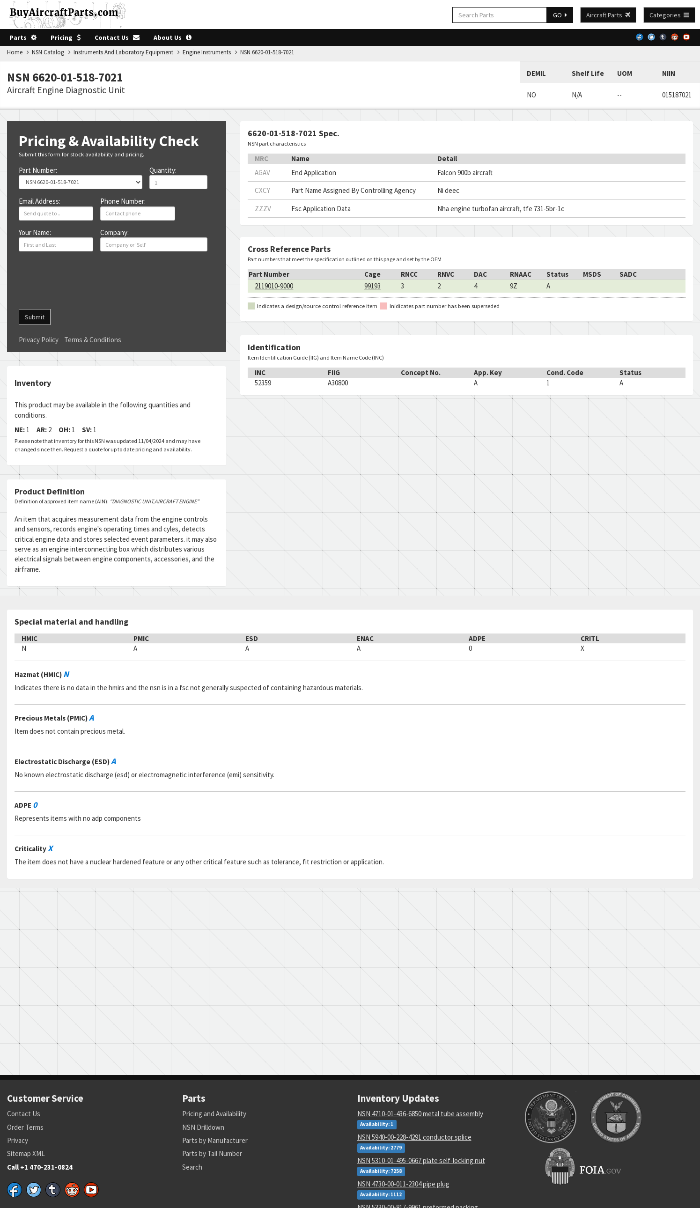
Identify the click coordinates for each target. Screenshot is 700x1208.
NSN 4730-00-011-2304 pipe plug (403, 1183)
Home (14, 52)
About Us (173, 37)
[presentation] (90, 283)
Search (192, 1167)
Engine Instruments (207, 52)
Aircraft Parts (608, 15)
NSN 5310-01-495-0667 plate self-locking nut (421, 1160)
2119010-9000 (274, 285)
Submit (34, 317)
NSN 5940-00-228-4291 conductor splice (414, 1137)
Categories (669, 15)
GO (560, 15)
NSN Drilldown (203, 1127)
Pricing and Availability (214, 1113)
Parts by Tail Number (212, 1153)
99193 (372, 285)
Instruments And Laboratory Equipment (123, 52)
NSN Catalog (48, 52)
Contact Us (117, 37)
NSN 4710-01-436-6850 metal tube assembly (420, 1113)
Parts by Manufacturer (215, 1140)
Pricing (66, 37)
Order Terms (25, 1127)
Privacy (17, 1140)
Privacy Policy (39, 339)
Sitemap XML (26, 1153)
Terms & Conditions (92, 339)
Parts (23, 37)
